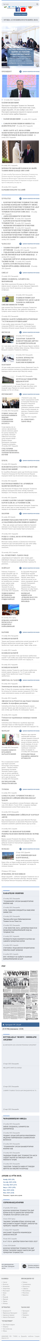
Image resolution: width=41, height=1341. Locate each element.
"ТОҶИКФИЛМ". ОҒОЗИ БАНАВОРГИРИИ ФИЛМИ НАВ (18, 902)
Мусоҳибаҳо (26, 1291)
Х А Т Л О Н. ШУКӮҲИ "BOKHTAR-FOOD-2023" (20, 1241)
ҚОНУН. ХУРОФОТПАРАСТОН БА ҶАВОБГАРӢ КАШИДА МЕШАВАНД (16, 265)
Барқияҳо (25, 1295)
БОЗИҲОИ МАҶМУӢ (10, 638)
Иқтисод (5, 1284)
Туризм (5, 1301)
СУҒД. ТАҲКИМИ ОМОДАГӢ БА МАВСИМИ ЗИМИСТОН (19, 911)
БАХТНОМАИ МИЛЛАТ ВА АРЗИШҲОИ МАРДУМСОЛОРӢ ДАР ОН (17, 484)
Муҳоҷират (6, 1291)
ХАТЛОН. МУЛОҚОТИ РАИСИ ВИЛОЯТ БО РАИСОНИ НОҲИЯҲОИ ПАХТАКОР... (20, 51)
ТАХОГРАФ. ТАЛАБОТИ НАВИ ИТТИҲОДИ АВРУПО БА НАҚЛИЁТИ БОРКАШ (27, 340)
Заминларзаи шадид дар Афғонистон (17, 686)
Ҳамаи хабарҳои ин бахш (29, 71)
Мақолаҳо (26, 1293)
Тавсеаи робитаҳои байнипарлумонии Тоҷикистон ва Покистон (17, 920)
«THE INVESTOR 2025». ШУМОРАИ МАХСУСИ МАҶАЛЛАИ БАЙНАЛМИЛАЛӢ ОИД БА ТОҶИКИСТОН (20, 930)
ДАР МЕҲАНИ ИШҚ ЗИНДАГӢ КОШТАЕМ (9, 782)
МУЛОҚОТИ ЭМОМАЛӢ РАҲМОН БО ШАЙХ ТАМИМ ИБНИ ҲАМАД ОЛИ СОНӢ (19, 169)
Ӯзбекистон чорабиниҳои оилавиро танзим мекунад (19, 718)
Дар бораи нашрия (9, 1325)
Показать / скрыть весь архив (12, 1195)
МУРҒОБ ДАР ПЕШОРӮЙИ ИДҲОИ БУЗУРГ (26, 380)
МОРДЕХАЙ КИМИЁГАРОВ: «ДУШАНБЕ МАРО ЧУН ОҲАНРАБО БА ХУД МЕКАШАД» (29, 597)
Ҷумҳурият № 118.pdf (12, 1025)
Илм (4, 1295)
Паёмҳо (25, 1282)
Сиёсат (5, 1282)
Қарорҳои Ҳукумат (8, 1315)
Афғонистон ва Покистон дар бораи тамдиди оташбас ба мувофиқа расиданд (20, 702)
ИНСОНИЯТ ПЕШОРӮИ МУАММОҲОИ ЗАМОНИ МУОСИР (17, 1233)
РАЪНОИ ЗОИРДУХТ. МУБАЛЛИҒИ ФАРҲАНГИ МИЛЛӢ (9, 752)
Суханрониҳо (27, 1284)
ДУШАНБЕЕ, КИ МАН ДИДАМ (13, 874)
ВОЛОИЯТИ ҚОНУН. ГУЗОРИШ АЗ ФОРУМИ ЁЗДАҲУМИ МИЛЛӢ (19, 468)
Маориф (5, 1297)
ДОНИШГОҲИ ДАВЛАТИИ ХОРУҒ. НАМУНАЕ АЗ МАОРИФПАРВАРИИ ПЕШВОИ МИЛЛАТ (20, 521)
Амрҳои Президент (9, 1317)
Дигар (24, 1317)
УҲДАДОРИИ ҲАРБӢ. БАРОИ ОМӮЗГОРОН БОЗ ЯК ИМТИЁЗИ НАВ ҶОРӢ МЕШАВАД (20, 253)
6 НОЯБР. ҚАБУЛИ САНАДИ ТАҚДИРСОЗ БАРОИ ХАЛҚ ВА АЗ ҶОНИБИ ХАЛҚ (18, 501)
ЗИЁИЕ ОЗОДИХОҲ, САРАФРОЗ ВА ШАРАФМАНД (15, 280)
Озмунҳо (5, 1327)
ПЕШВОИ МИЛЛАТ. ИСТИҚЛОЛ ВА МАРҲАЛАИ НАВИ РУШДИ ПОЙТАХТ (8, 596)
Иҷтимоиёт (6, 1286)
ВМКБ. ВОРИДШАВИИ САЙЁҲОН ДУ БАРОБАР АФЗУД (20, 816)
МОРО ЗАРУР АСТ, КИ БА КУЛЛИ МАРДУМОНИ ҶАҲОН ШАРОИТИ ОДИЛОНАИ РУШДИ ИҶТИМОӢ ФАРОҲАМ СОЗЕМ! (20, 132)
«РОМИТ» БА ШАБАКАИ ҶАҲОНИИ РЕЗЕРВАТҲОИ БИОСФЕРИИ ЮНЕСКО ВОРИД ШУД (20, 833)
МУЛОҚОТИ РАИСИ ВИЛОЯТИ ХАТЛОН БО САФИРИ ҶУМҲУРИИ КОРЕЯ (19, 940)
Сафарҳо (25, 1288)
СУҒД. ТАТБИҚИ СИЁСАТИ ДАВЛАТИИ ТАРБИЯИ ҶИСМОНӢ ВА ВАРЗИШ (10, 452)
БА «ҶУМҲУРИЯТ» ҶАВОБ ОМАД (28, 420)
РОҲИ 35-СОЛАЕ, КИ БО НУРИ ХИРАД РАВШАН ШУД (17, 537)
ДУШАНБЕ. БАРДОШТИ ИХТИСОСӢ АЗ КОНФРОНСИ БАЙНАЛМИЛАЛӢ (10, 623)
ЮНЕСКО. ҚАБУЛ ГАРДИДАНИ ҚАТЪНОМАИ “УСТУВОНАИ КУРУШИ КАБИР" (19, 320)
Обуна (5, 1331)
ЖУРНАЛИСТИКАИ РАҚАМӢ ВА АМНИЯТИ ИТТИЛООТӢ (29, 756)
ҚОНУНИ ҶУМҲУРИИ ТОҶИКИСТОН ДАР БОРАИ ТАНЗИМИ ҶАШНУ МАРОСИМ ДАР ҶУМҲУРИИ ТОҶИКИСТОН (19, 1250)
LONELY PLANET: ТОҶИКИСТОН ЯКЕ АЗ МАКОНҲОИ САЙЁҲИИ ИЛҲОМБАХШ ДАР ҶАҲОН (19, 797)
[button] (4, 47)
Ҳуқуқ (4, 1293)
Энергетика (6, 1288)
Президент (26, 1311)
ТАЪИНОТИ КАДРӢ (11, 247)
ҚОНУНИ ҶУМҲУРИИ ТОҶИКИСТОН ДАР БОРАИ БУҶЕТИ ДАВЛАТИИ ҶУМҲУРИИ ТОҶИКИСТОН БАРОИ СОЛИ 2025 (18, 1212)
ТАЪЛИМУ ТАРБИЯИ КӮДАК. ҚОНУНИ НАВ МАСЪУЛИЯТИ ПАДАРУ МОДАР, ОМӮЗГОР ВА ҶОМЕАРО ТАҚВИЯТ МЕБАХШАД (20, 1223)
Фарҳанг (5, 1299)
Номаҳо (5, 1303)
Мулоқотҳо (26, 1286)
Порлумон (26, 1315)
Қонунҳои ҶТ (7, 1311)
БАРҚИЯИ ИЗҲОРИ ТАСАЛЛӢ (13, 190)
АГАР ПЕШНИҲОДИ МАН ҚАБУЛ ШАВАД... (26, 856)
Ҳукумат (25, 1313)
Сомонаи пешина (20, 14)
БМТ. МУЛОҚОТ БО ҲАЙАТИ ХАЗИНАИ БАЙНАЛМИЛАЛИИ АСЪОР (17, 958)
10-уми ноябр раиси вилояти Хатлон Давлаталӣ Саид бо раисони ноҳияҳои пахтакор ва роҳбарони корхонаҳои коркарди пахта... (20, 60)
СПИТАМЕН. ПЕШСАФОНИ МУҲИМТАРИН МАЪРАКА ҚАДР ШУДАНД (19, 949)
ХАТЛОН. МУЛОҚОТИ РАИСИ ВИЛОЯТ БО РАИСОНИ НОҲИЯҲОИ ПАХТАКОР (18, 361)
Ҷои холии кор (7, 1329)
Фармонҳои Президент (10, 1313)
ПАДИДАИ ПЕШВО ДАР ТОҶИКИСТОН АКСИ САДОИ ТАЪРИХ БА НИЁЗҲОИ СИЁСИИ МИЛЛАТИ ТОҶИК (20, 301)
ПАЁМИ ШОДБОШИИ (10, 102)
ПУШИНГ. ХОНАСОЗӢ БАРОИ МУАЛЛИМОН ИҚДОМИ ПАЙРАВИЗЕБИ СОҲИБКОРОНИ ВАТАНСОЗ (9, 418)
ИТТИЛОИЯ (8, 250)
